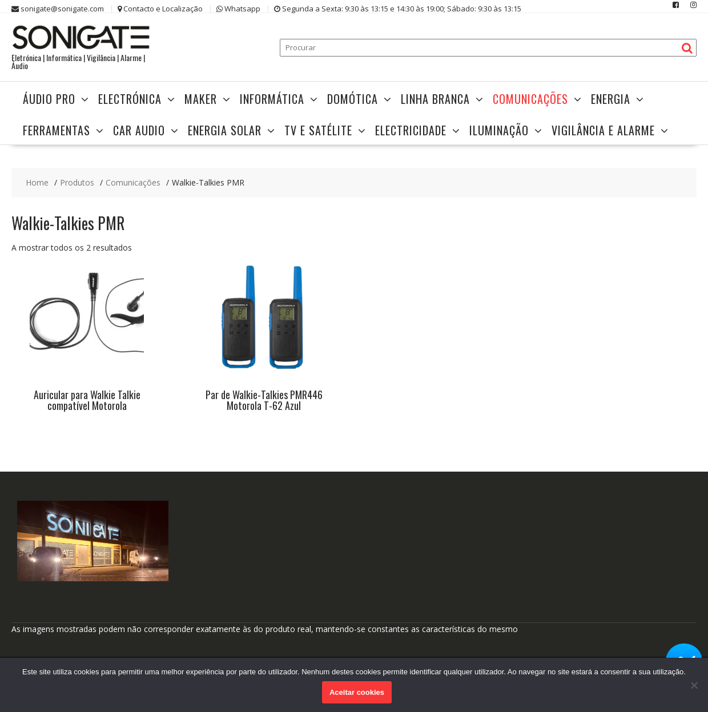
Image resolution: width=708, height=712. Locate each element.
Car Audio (139, 130)
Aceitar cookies (356, 692)
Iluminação (499, 130)
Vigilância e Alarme (603, 130)
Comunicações (530, 98)
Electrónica (130, 98)
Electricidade (410, 130)
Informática (272, 98)
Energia (610, 98)
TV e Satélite (318, 130)
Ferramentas (56, 130)
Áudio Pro (49, 98)
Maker (200, 98)
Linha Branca (435, 98)
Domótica (352, 98)
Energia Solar (225, 130)
